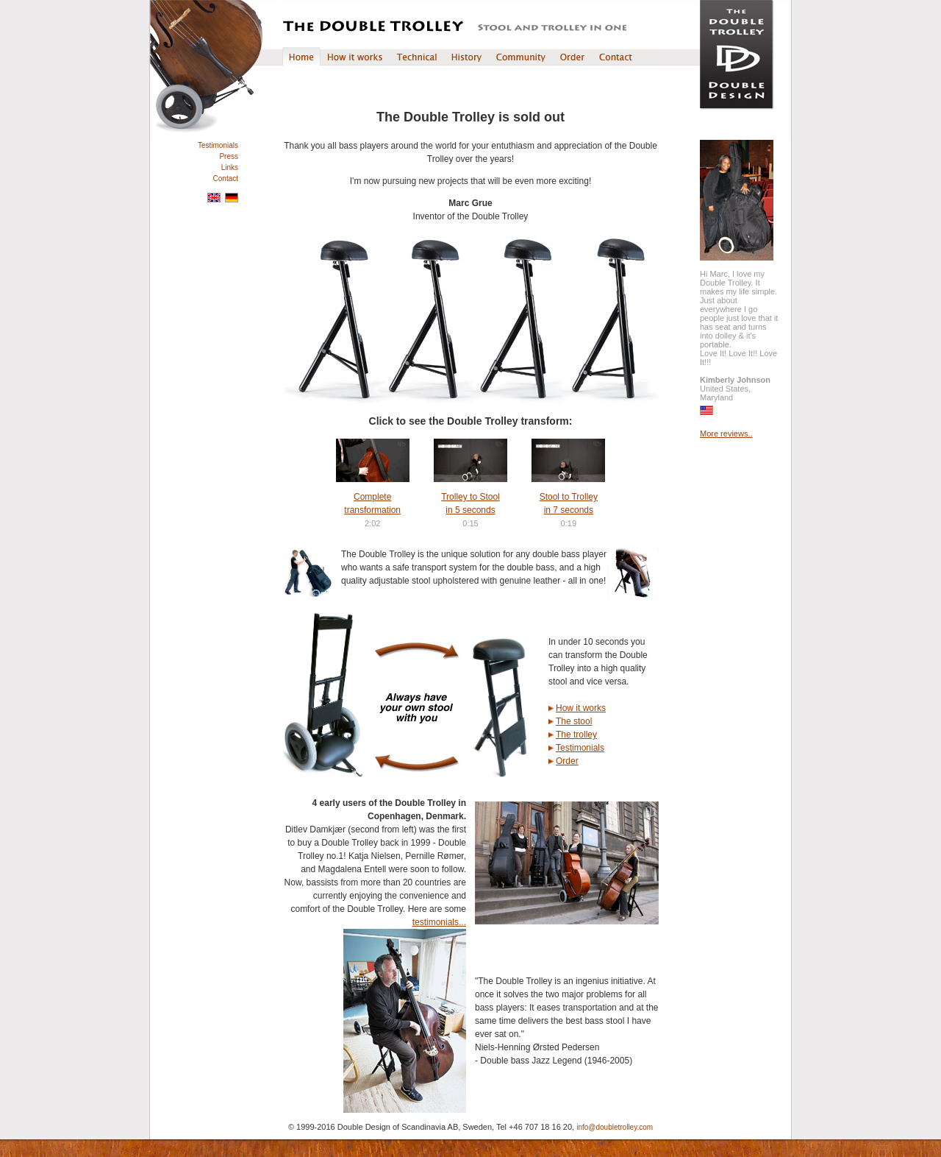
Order (567, 761)
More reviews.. (726, 433)
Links (229, 167)
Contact (225, 178)
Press (228, 156)
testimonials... (439, 922)
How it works (581, 708)
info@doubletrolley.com (614, 1127)
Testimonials (218, 145)
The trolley (576, 734)
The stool (574, 721)
